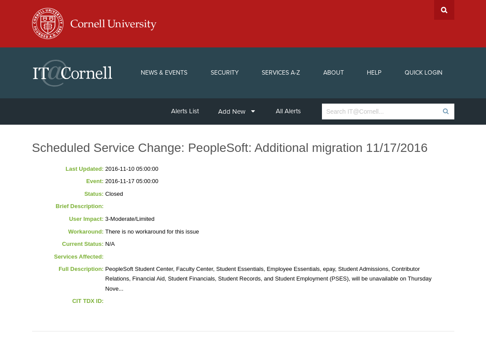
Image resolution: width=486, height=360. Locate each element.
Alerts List (185, 111)
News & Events (164, 72)
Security (225, 72)
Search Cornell (444, 10)
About (333, 72)
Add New (236, 111)
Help (374, 72)
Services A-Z (281, 72)
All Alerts (288, 111)
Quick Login (423, 72)
